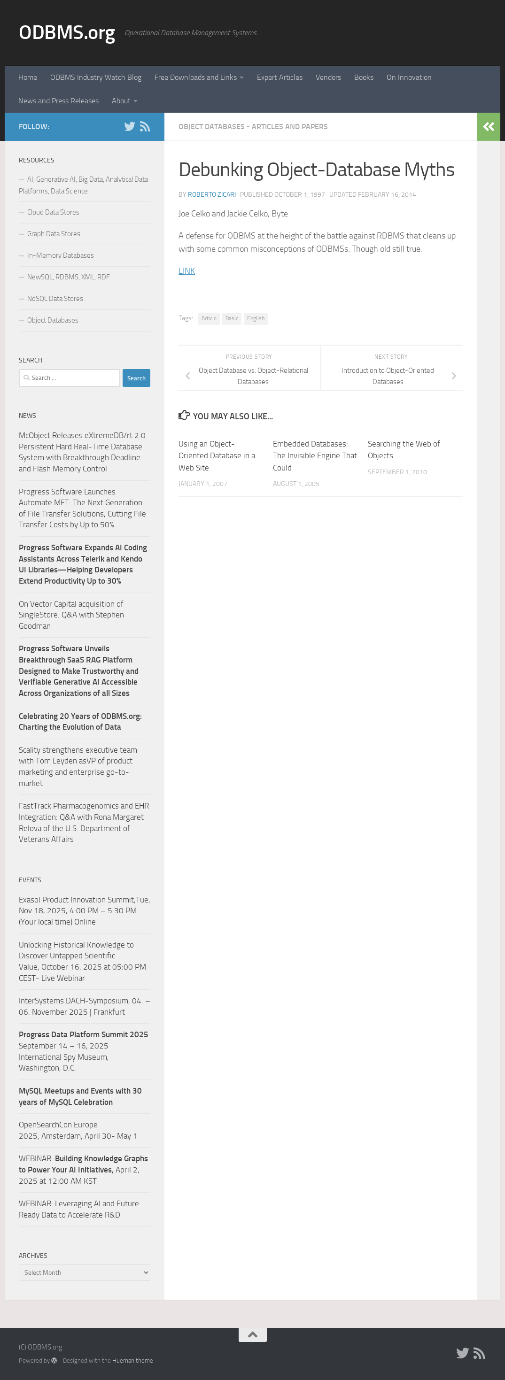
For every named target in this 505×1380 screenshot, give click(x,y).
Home (27, 77)
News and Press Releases (58, 100)
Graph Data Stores (53, 234)
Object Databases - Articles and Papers (253, 126)
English (255, 318)
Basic (231, 318)
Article (209, 318)
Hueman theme (132, 1360)
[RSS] (144, 126)
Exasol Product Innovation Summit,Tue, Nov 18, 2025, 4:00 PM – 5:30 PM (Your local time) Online (84, 910)
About (121, 100)
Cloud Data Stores (53, 212)
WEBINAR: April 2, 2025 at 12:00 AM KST (83, 1169)
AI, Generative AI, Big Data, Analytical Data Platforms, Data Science (83, 185)
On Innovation (409, 77)
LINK (187, 271)
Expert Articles (280, 77)
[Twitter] (129, 126)
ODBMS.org (67, 32)
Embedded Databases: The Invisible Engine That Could (315, 455)
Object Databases (52, 320)
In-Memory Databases (60, 255)
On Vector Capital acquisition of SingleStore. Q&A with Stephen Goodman (71, 615)
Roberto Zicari (212, 195)
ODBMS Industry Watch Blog (95, 77)
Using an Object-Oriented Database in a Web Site (217, 455)
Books (363, 77)
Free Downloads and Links (196, 77)
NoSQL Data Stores (55, 298)
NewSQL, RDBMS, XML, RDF (68, 277)
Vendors (328, 77)
